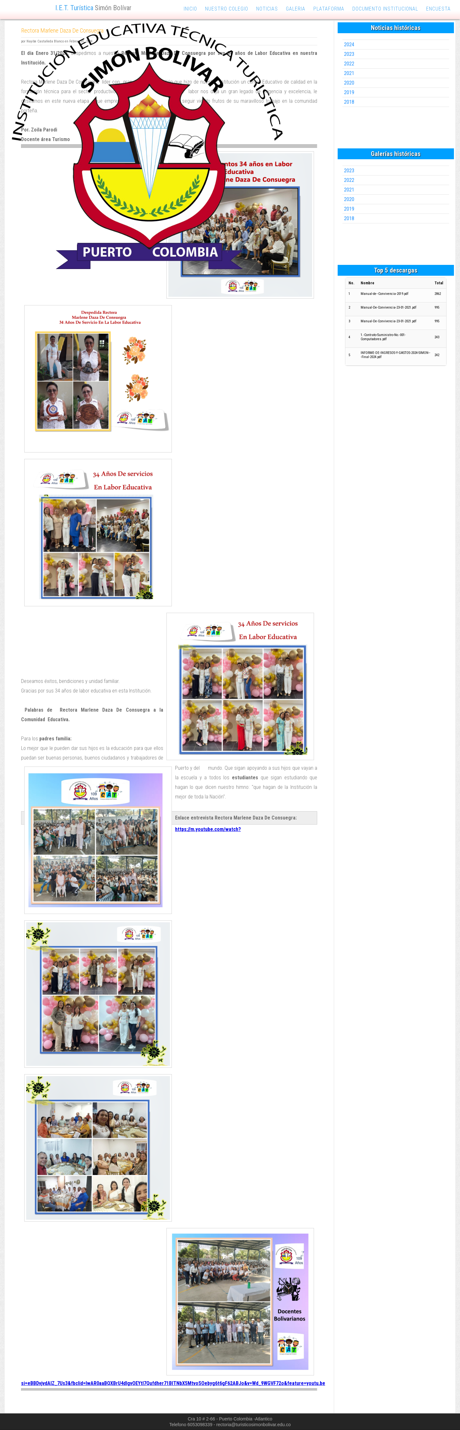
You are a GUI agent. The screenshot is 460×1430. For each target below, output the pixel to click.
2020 (349, 83)
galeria (295, 9)
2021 (349, 73)
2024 (349, 44)
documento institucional (385, 9)
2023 (349, 54)
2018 (349, 102)
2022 (349, 64)
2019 (349, 92)
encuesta (438, 9)
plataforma (328, 9)
